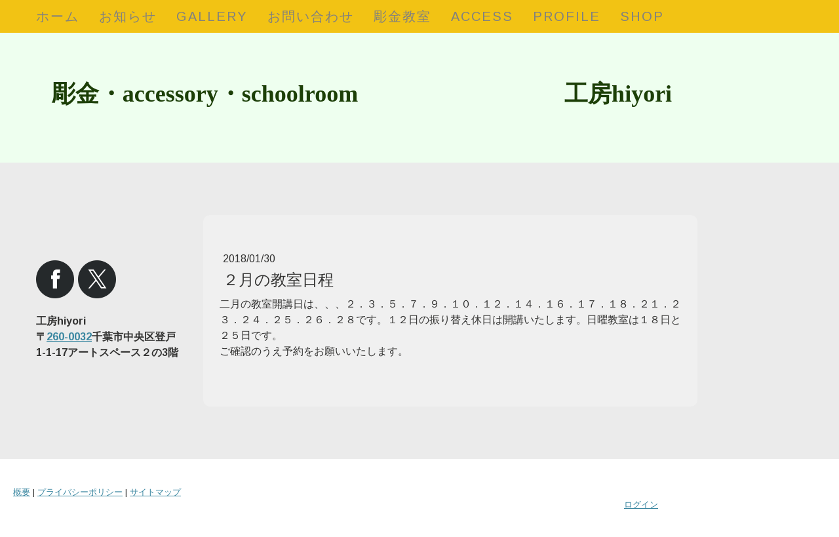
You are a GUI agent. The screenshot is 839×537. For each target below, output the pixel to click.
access (482, 16)
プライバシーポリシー (80, 492)
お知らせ (128, 16)
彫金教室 (402, 16)
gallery (212, 16)
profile (566, 16)
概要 (21, 492)
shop (642, 16)
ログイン (641, 504)
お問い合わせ (310, 16)
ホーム (57, 16)
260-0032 (69, 336)
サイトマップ (155, 492)
